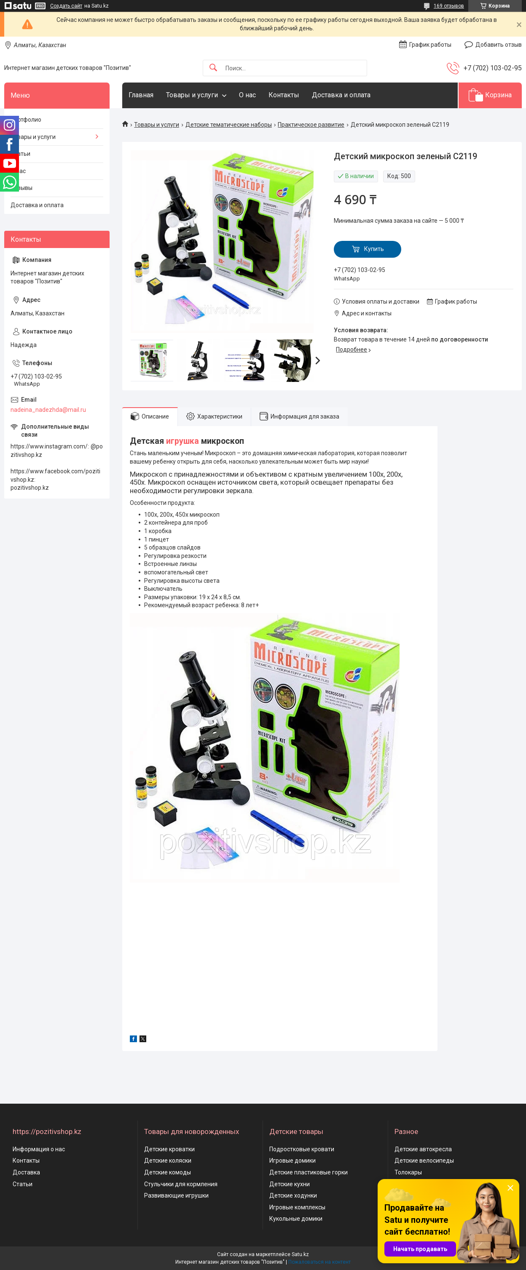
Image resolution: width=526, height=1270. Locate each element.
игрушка (182, 441)
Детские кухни (289, 1184)
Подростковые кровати (301, 1149)
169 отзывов (449, 6)
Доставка (26, 1172)
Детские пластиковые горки (308, 1172)
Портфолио (26, 119)
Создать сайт (66, 6)
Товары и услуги (192, 95)
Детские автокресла (423, 1149)
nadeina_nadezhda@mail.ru (48, 409)
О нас (247, 95)
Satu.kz (300, 1254)
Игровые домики (292, 1160)
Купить (374, 248)
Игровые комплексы (297, 1207)
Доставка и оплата (341, 95)
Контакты (283, 95)
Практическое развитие (311, 124)
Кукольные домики (295, 1218)
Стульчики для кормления (180, 1184)
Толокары (408, 1172)
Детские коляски (167, 1160)
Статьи (20, 153)
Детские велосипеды (424, 1160)
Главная (141, 95)
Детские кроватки (169, 1149)
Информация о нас (39, 1149)
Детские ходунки (293, 1195)
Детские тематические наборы (228, 124)
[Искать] (213, 68)
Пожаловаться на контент (319, 1262)
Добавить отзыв (498, 44)
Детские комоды (167, 1172)
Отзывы (21, 187)
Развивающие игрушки (176, 1195)
